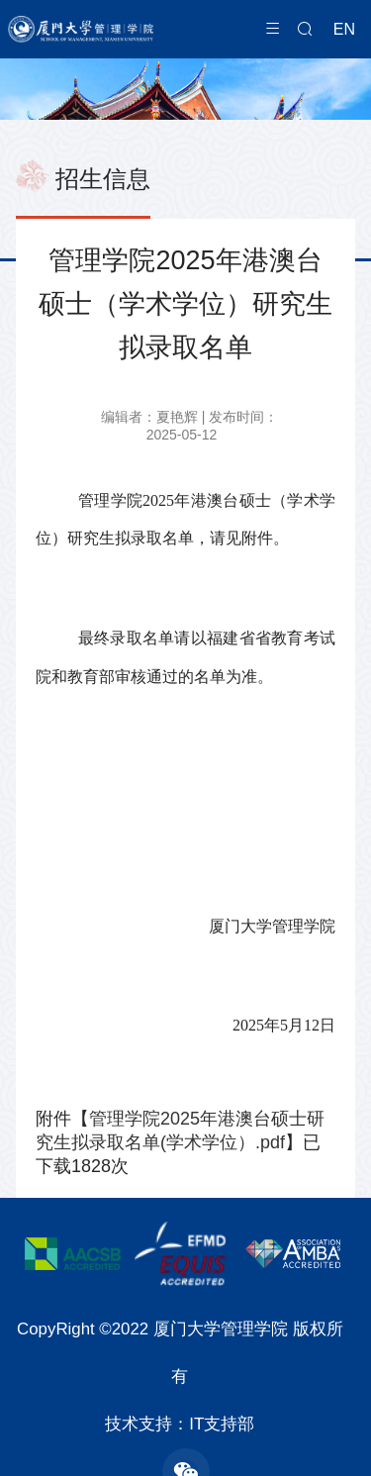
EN (344, 29)
